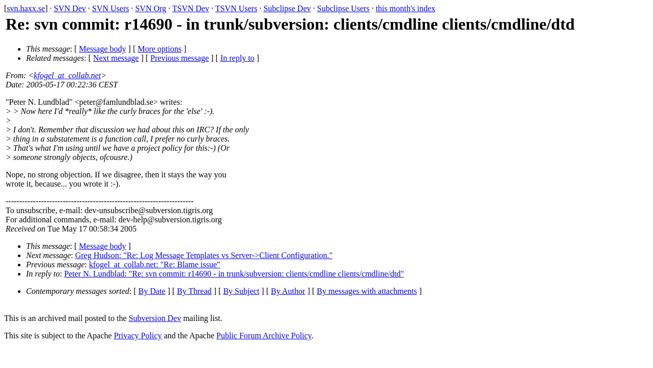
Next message (116, 58)
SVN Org (150, 8)
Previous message (179, 58)
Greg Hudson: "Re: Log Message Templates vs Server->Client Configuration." (203, 255)
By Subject (241, 291)
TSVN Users (236, 8)
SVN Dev (70, 8)
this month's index (406, 8)
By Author (288, 291)
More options (160, 48)
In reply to (237, 58)
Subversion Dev (155, 318)
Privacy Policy (138, 335)
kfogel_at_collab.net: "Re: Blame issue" (154, 264)
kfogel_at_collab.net (67, 75)
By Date (152, 291)
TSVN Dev (190, 8)
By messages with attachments (367, 291)
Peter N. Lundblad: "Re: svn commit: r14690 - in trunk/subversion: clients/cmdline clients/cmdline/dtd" (234, 273)
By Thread (194, 291)
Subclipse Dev (287, 8)
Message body (102, 48)
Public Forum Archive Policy (263, 335)
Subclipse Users (343, 8)
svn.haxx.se (26, 8)
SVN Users (110, 8)
